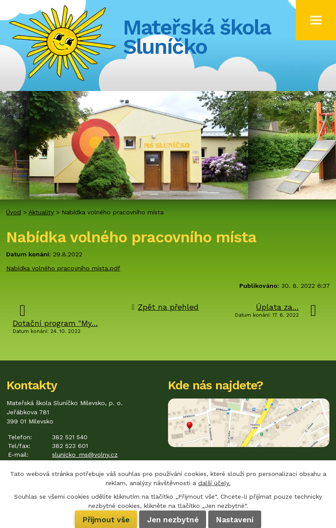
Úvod (13, 212)
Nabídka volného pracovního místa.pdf (63, 268)
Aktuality (41, 212)
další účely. (214, 482)
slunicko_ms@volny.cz (85, 454)
